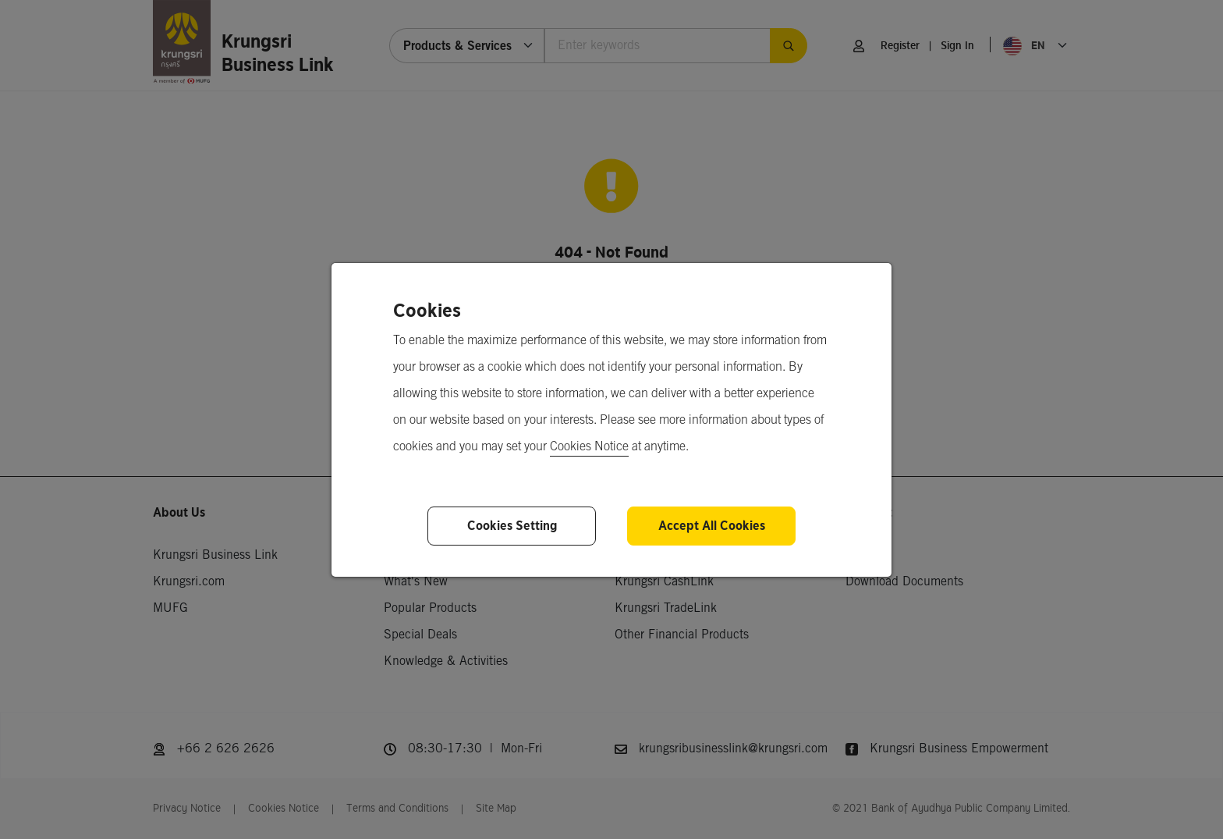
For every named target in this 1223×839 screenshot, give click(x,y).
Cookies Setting (512, 525)
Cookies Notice (589, 447)
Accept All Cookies (711, 525)
